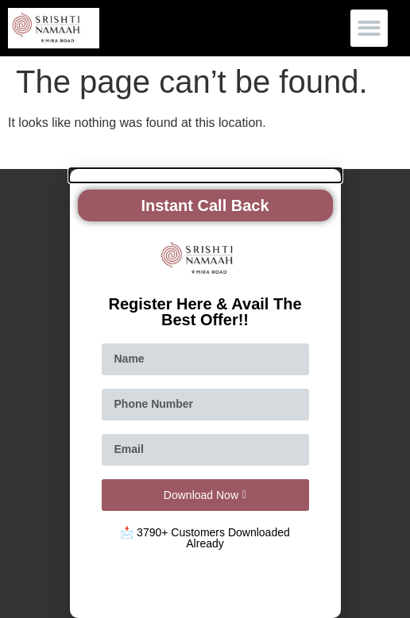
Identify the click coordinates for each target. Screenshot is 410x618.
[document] (205, 393)
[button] (369, 28)
